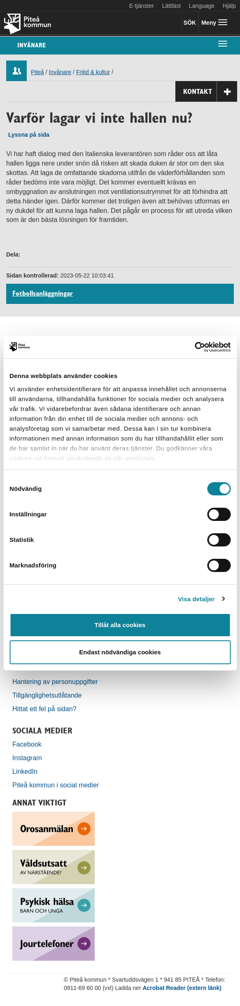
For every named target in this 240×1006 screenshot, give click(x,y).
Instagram (27, 757)
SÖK (190, 22)
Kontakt (210, 92)
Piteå (37, 72)
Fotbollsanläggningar (42, 293)
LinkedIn (24, 771)
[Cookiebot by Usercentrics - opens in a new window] (194, 347)
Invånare (31, 45)
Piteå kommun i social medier (55, 785)
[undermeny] (223, 43)
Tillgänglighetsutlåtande (47, 695)
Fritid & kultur (93, 72)
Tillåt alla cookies (120, 624)
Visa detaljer (196, 598)
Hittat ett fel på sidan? (44, 708)
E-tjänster (141, 5)
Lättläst (171, 5)
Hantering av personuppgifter (55, 681)
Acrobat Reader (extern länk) (181, 988)
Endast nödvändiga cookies (120, 652)
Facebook (27, 744)
